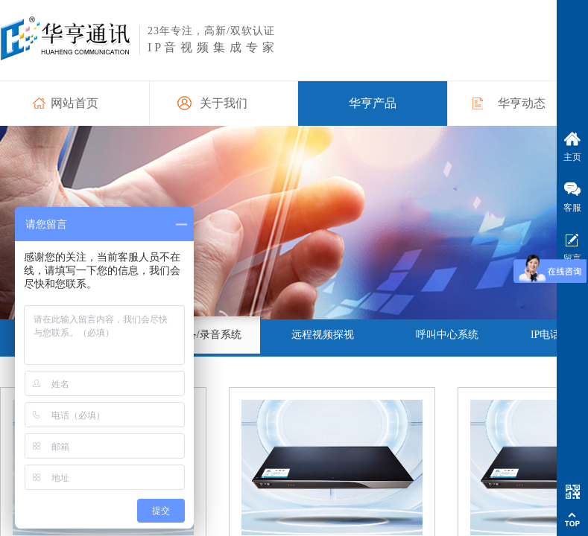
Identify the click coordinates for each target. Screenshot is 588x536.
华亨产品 (372, 103)
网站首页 (74, 103)
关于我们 (223, 103)
